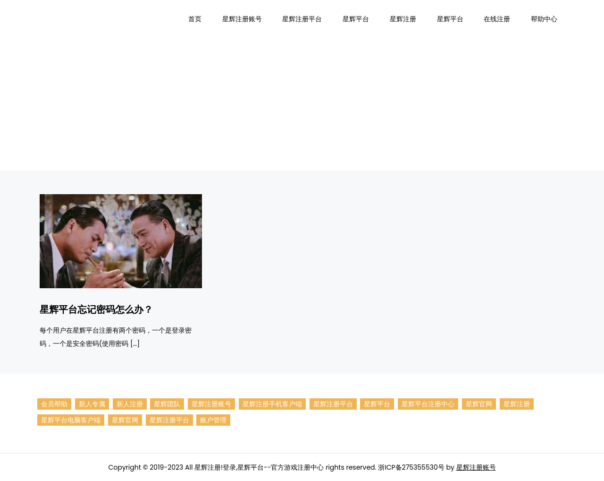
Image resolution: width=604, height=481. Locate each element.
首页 (194, 19)
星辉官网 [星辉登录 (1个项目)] (125, 420)
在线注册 (497, 19)
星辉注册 (403, 19)
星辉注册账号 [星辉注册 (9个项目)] (211, 404)
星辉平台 (356, 19)
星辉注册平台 (302, 19)
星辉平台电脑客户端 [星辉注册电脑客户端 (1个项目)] (71, 420)
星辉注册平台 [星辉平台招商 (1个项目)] (333, 404)
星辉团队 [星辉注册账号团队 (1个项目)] (167, 404)
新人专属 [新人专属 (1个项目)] (92, 404)
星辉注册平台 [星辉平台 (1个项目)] (169, 420)
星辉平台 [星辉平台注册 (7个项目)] (377, 404)
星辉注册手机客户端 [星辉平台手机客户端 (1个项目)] (272, 404)
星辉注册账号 (242, 19)
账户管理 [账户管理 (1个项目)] (213, 420)
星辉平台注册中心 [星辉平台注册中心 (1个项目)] (428, 404)
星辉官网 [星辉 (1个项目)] (479, 404)
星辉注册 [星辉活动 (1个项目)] (516, 404)
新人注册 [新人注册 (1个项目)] (130, 404)
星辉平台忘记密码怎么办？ (96, 309)
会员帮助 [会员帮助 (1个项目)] (54, 404)
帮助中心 (544, 19)
